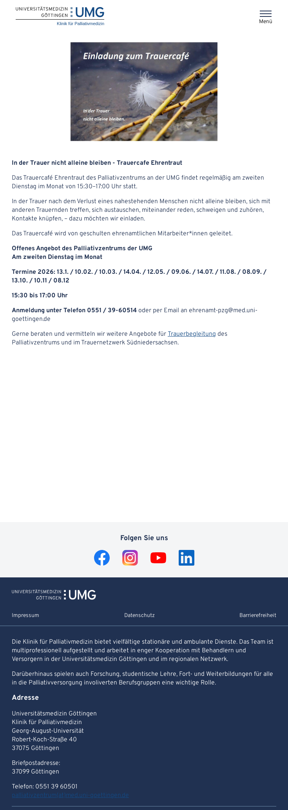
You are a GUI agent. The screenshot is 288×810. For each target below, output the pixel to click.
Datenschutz (139, 615)
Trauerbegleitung (192, 334)
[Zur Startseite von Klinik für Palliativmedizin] (54, 598)
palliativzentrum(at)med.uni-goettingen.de (70, 795)
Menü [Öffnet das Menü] (265, 21)
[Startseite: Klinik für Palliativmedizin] (60, 16)
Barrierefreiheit (257, 615)
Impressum (25, 615)
